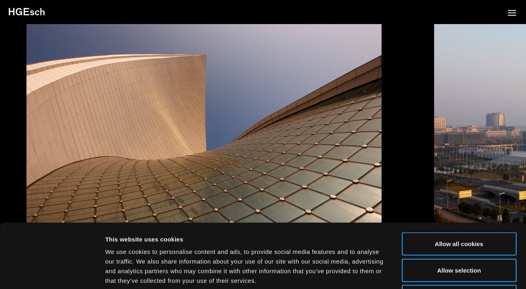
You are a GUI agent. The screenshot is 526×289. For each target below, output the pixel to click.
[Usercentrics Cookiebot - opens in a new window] (52, 273)
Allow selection (459, 210)
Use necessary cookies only (459, 236)
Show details (421, 273)
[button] (512, 13)
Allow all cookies (459, 183)
